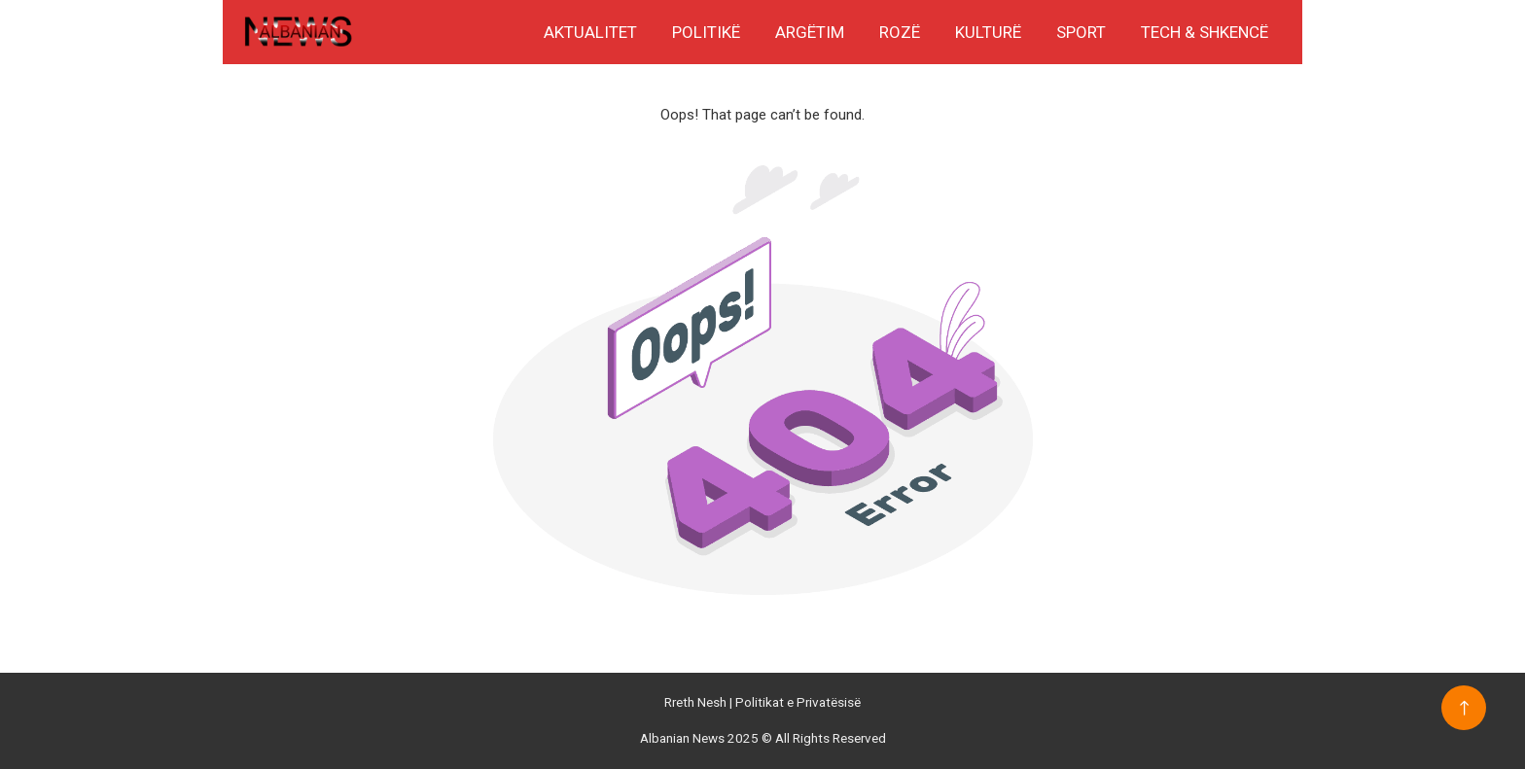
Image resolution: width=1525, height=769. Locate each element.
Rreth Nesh (696, 702)
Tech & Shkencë (1204, 32)
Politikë (706, 32)
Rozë (899, 32)
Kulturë (988, 32)
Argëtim (809, 32)
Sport (1081, 32)
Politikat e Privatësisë (798, 702)
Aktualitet (590, 32)
